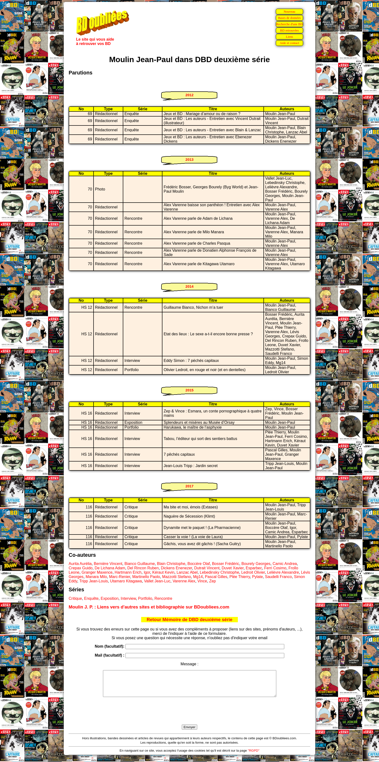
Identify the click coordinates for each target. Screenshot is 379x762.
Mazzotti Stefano (176, 577)
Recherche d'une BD (289, 24)
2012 (189, 95)
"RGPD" (253, 755)
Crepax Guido (81, 568)
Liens (289, 36)
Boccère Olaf (199, 564)
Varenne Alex (184, 581)
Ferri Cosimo (275, 568)
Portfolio (145, 598)
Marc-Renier (119, 577)
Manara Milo (96, 577)
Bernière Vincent (108, 564)
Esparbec (254, 568)
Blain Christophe (171, 564)
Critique (75, 598)
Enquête (91, 598)
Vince (202, 581)
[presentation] (189, 716)
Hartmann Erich (128, 572)
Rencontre (163, 598)
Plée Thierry (239, 577)
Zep (212, 581)
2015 (189, 390)
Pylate (257, 577)
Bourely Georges (255, 564)
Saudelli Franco (278, 577)
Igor (147, 572)
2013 (189, 159)
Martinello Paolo (146, 577)
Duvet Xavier (233, 568)
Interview (128, 598)
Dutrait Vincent (206, 568)
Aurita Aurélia (80, 564)
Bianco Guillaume (139, 564)
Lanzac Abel (186, 572)
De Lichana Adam (110, 568)
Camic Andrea (285, 564)
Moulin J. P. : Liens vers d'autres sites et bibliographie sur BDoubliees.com (149, 606)
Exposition (110, 598)
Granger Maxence (96, 572)
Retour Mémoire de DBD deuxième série (190, 619)
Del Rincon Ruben (143, 568)
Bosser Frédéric (225, 564)
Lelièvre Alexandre (283, 572)
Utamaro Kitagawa (126, 581)
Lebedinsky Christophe (219, 572)
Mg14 (198, 577)
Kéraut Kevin (163, 572)
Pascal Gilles (216, 577)
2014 (189, 286)
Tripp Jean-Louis (93, 581)
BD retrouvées (289, 30)
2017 (189, 486)
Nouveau (289, 11)
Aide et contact (289, 43)
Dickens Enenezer (176, 568)
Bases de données (289, 18)
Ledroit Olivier (253, 572)
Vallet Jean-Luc (157, 581)
